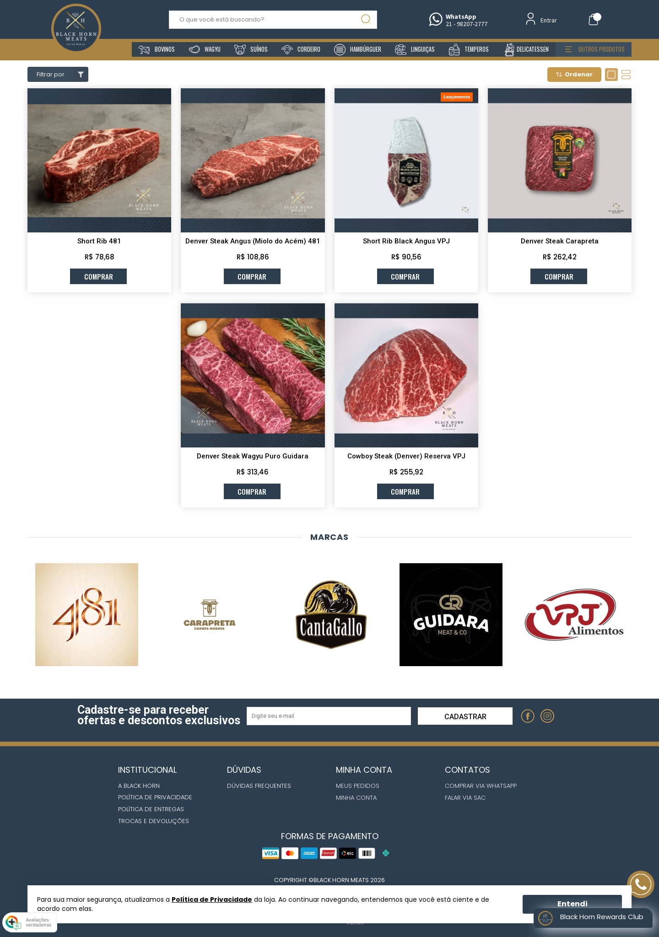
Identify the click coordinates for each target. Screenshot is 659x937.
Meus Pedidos (357, 785)
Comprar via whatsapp (481, 785)
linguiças (415, 49)
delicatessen (525, 49)
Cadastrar (465, 716)
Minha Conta (356, 797)
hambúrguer (357, 49)
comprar (98, 276)
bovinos (157, 49)
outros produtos (593, 49)
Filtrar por (63, 74)
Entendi (572, 904)
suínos (251, 49)
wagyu (205, 49)
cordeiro (300, 49)
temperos (468, 49)
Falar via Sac (465, 797)
